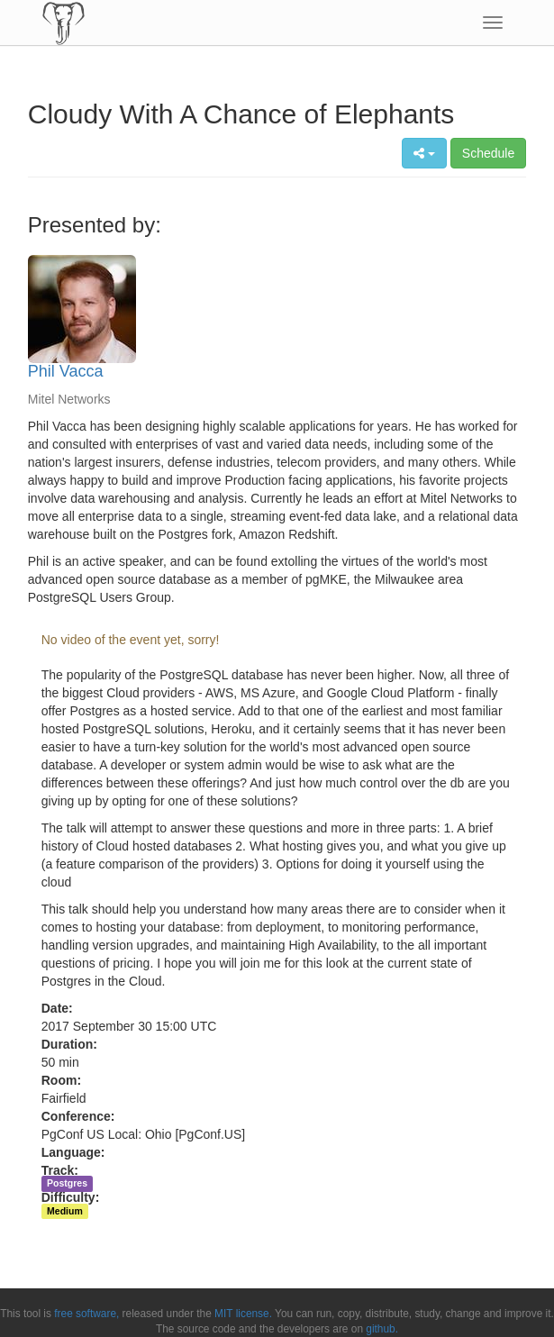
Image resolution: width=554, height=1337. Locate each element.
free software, (86, 1313)
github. (382, 1329)
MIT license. (243, 1313)
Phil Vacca (66, 371)
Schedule (488, 153)
